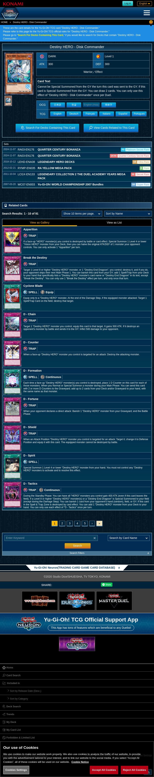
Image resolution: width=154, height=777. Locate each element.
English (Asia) (91, 104)
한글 (74, 104)
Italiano (107, 113)
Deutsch (74, 113)
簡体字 (108, 104)
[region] (77, 759)
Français (90, 113)
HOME (4, 22)
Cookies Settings (16, 769)
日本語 (57, 104)
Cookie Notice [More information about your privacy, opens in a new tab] (80, 761)
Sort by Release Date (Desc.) (25, 691)
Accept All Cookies (104, 769)
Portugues (139, 113)
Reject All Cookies (134, 769)
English (57, 113)
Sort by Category (19, 698)
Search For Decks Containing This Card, (41, 35)
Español (123, 113)
